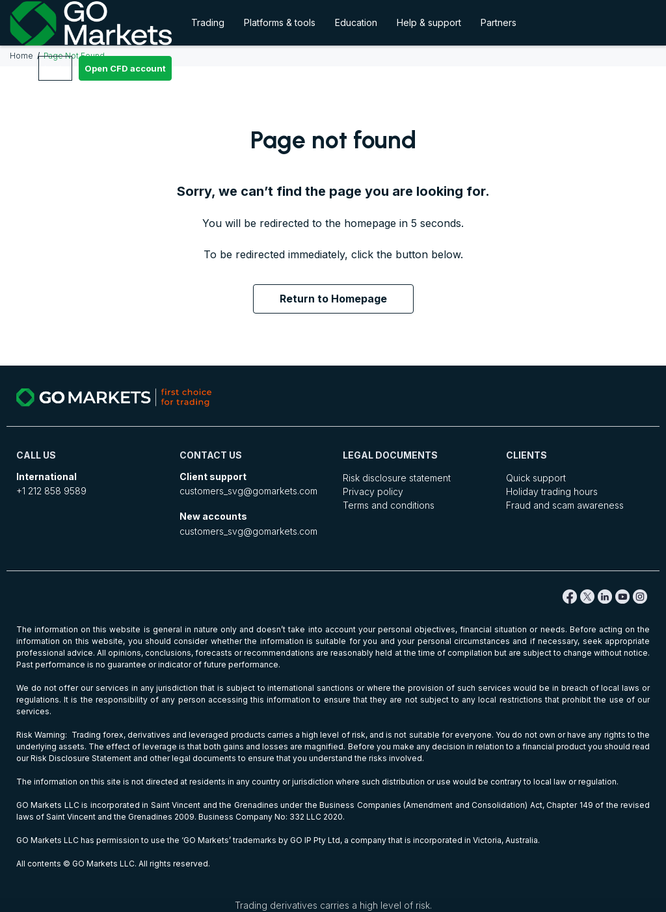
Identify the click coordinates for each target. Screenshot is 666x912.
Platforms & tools (279, 22)
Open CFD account (125, 68)
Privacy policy (373, 491)
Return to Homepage (333, 298)
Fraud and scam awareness (565, 505)
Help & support (429, 22)
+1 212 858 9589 (51, 490)
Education (356, 22)
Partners (498, 22)
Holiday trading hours (552, 491)
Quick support (536, 477)
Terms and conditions (388, 505)
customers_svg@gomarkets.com (248, 490)
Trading (207, 22)
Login (55, 68)
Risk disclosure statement (397, 477)
